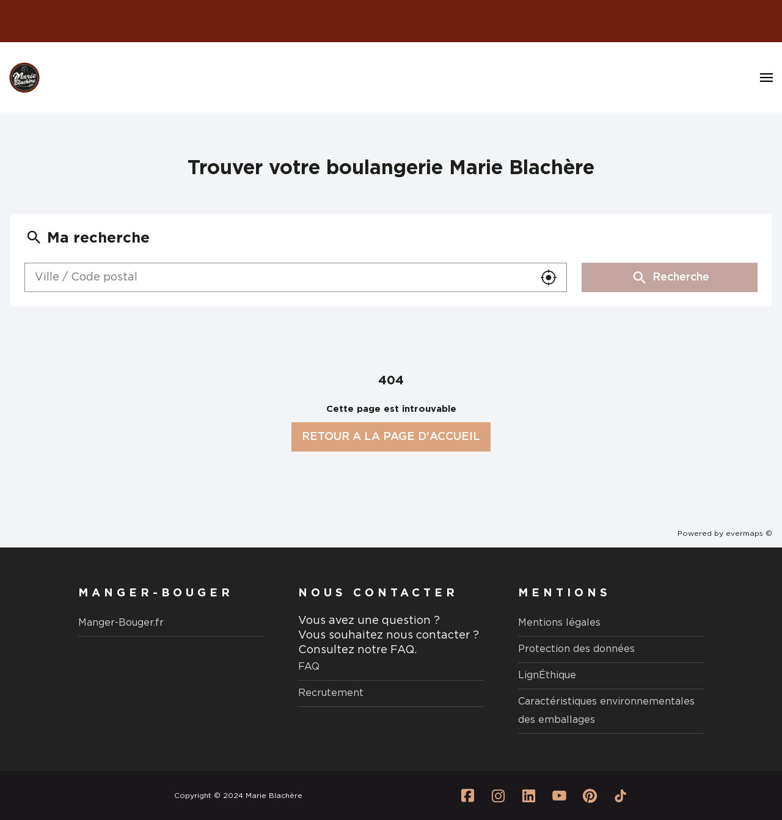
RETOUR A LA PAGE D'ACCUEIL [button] (391, 436)
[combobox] (278, 277)
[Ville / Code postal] (278, 277)
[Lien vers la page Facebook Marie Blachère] (467, 795)
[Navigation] (766, 77)
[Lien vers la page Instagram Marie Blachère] (498, 795)
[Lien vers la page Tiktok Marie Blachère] (620, 795)
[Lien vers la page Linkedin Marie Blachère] (528, 795)
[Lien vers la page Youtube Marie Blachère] (559, 795)
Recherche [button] (669, 277)
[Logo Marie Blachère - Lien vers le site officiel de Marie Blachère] (24, 77)
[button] (548, 277)
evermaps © (749, 533)
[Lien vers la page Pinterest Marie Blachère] (589, 795)
